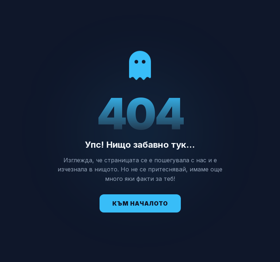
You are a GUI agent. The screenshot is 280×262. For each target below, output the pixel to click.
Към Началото (140, 203)
